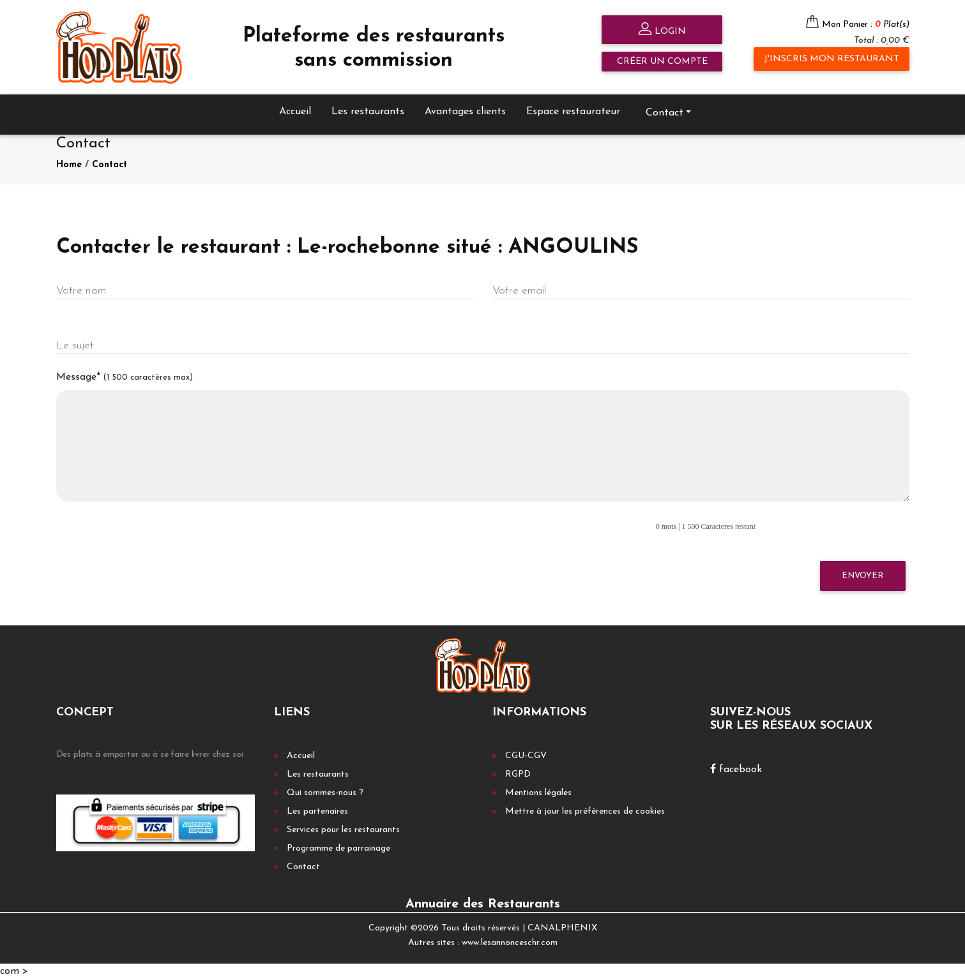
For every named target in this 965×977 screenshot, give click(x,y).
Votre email (519, 289)
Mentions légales (538, 791)
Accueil (295, 110)
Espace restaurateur (573, 110)
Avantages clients (465, 110)
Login (662, 30)
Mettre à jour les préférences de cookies (585, 810)
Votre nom (81, 289)
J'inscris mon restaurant (831, 59)
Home (69, 163)
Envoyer (862, 574)
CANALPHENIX (562, 927)
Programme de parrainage (338, 847)
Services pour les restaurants (343, 828)
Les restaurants (367, 110)
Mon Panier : (865, 24)
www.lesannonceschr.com (510, 941)
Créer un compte (662, 61)
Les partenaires (317, 810)
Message (124, 376)
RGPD (518, 773)
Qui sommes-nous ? (325, 791)
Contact (664, 111)
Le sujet (75, 344)
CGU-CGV (526, 754)
